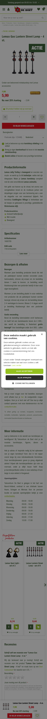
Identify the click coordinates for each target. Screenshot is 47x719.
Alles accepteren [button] (24, 371)
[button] (23, 383)
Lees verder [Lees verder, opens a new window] (16, 365)
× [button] (42, 334)
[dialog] (23, 359)
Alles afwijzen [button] (24, 377)
